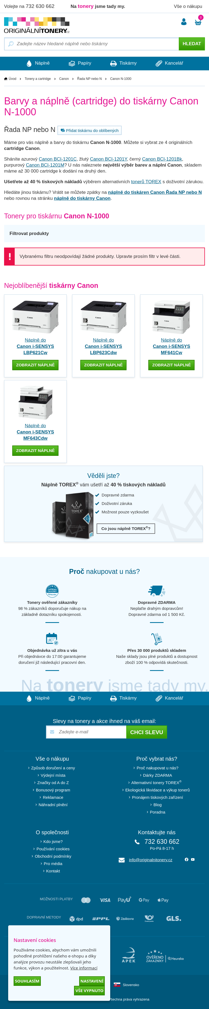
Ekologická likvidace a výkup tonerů (157, 790)
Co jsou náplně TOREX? (125, 528)
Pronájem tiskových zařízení (157, 797)
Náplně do (35, 346)
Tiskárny (123, 63)
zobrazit (35, 365)
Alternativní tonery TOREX (157, 782)
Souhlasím (27, 981)
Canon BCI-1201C (58, 159)
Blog (157, 804)
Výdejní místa (53, 775)
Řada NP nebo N (89, 79)
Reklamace (53, 797)
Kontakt (53, 871)
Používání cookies (53, 849)
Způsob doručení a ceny (53, 768)
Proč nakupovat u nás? (157, 768)
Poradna (157, 812)
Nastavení (92, 981)
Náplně (38, 63)
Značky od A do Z (53, 782)
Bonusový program (53, 790)
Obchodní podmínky (53, 856)
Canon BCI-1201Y (108, 159)
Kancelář (169, 63)
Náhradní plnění (53, 804)
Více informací (83, 968)
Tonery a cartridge (38, 79)
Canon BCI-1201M (45, 165)
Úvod (12, 79)
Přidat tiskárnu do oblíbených (89, 130)
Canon (64, 79)
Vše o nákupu (188, 6)
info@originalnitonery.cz (150, 859)
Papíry (80, 63)
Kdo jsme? (53, 841)
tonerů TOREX (146, 181)
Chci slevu (146, 732)
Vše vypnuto (89, 990)
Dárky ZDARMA (157, 775)
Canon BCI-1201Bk (162, 159)
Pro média (53, 863)
